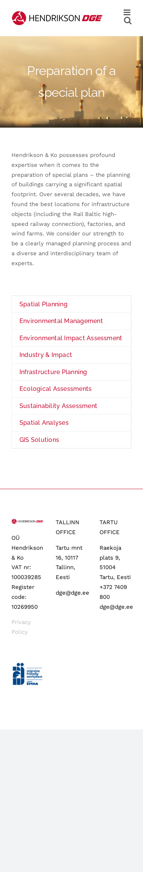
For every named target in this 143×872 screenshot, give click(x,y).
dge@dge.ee (72, 592)
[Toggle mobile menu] (128, 12)
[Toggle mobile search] (128, 20)
